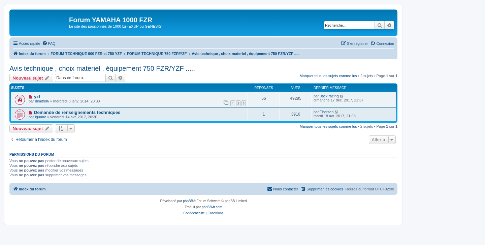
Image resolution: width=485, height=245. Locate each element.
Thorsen (326, 112)
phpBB (188, 201)
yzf (37, 96)
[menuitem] (49, 43)
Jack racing (329, 96)
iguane (40, 117)
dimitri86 (42, 101)
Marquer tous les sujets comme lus (328, 76)
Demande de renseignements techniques (77, 112)
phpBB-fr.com (212, 207)
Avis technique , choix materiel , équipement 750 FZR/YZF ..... (102, 68)
